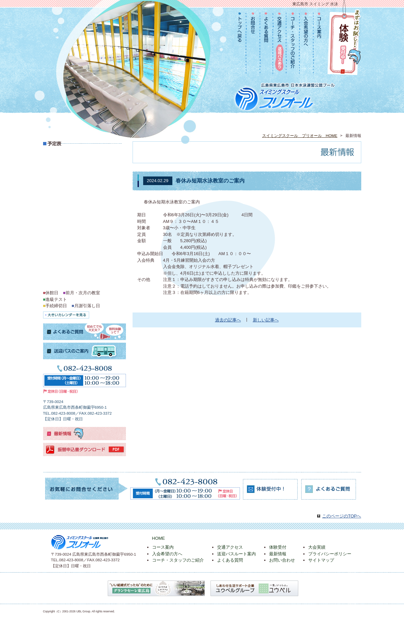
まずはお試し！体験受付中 (344, 41)
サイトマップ (321, 560)
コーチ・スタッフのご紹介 (293, 42)
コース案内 (319, 42)
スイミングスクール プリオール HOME (299, 135)
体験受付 (277, 547)
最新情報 (277, 553)
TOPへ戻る (240, 42)
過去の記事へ (228, 319)
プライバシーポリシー (329, 553)
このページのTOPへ (341, 516)
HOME (158, 538)
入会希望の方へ (307, 42)
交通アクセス (280, 42)
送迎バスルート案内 (236, 553)
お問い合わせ (282, 560)
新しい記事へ (266, 319)
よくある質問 (266, 42)
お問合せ (253, 42)
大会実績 (316, 547)
